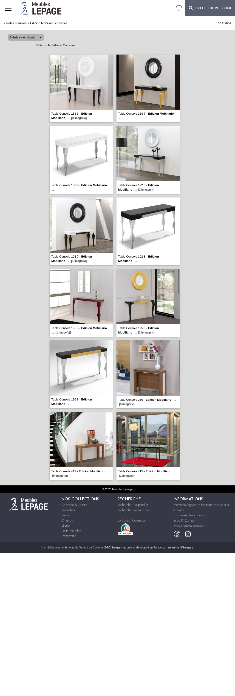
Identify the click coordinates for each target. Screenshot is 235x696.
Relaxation (68, 510)
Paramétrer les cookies (189, 515)
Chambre (68, 520)
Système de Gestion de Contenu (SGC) (95, 547)
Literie (66, 525)
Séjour (66, 515)
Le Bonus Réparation (131, 520)
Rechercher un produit (132, 504)
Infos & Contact (184, 520)
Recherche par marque (133, 510)
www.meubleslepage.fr (188, 525)
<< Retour (224, 22)
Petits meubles (16, 23)
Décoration (69, 535)
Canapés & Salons (74, 504)
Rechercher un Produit (210, 8)
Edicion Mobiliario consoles (48, 23)
